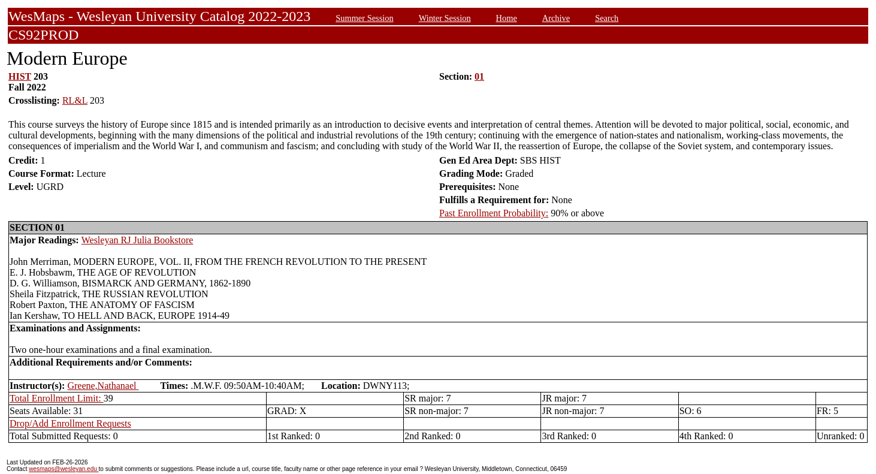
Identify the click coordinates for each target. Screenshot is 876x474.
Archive (556, 18)
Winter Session (445, 18)
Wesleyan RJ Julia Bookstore (137, 240)
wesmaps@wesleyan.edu (63, 469)
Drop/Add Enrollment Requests (70, 423)
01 (479, 76)
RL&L (74, 100)
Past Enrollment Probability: (493, 213)
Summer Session (364, 18)
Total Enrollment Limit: (57, 398)
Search (606, 18)
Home (506, 18)
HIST (19, 76)
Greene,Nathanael (102, 386)
